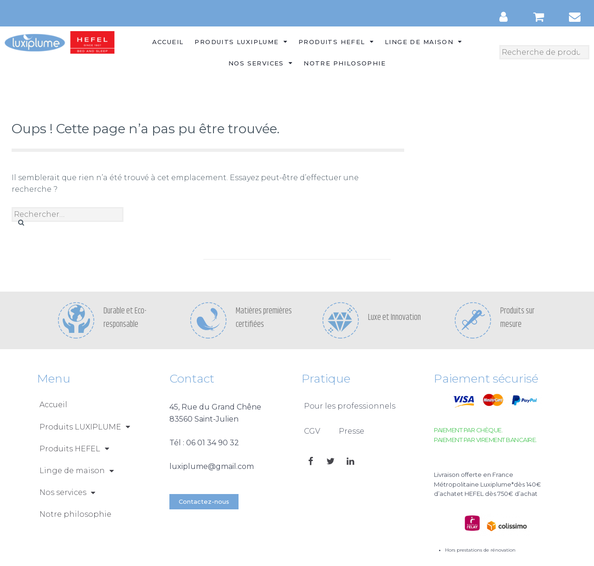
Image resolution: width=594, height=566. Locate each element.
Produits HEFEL (336, 41)
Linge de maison (423, 41)
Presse (351, 431)
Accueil (168, 42)
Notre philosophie (344, 63)
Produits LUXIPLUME (240, 41)
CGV (312, 431)
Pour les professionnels (349, 406)
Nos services (260, 63)
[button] (204, 501)
